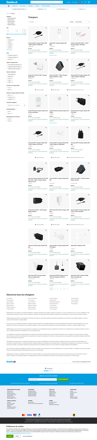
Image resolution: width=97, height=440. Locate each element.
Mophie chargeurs (32, 307)
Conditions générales (51, 421)
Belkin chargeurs (10, 305)
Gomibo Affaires (31, 402)
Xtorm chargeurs (74, 301)
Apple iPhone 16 (10, 392)
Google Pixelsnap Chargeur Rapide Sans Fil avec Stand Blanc (38, 111)
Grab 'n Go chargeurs (32, 298)
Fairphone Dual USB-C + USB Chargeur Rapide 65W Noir (37, 210)
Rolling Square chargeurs (55, 301)
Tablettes (30, 6)
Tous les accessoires (74, 398)
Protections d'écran (73, 392)
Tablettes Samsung (52, 392)
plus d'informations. (67, 420)
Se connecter (75, 2)
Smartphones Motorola (32, 394)
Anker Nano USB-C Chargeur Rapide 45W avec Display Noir (79, 276)
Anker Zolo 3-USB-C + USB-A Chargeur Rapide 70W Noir (80, 179)
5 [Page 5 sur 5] (64, 288)
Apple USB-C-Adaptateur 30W (78, 245)
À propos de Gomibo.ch (28, 421)
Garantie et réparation (11, 408)
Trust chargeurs (53, 305)
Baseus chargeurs (10, 303)
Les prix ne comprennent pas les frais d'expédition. (62, 419)
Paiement (9, 402)
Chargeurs (72, 393)
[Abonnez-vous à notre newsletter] (42, 379)
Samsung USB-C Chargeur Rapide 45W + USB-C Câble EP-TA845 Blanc (58, 143)
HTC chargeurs (31, 300)
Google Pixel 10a (10, 395)
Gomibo (51, 400)
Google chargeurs (11, 21)
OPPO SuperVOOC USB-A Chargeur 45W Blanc (59, 210)
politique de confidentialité (11, 433)
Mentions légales (43, 421)
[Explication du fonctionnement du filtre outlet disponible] (15, 109)
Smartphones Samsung (32, 392)
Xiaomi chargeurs (75, 298)
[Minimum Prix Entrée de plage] (9, 31)
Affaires (37, 6)
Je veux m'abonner (63, 379)
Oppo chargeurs (53, 300)
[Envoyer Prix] (24, 31)
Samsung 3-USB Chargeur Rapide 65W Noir (37, 246)
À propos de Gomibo (53, 402)
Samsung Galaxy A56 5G (11, 394)
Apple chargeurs (10, 19)
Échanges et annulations (11, 407)
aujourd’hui (84, 361)
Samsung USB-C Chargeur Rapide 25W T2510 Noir (80, 111)
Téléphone (14, 6)
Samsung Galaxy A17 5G (11, 398)
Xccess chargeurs (53, 308)
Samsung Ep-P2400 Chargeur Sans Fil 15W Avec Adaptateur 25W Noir (58, 276)
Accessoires (23, 6)
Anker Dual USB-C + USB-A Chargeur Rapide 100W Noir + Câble (58, 76)
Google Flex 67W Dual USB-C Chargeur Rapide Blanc (37, 76)
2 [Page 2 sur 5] (54, 288)
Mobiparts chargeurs (32, 305)
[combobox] (46, 2)
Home (8, 13)
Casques (71, 395)
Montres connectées (73, 397)
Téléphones (31, 389)
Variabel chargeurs (54, 307)
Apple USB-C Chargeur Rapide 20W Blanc (58, 43)
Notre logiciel (51, 403)
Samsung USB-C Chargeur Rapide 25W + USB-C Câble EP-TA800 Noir (80, 76)
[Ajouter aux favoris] (46, 28)
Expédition (9, 405)
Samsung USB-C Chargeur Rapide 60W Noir (80, 143)
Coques (71, 391)
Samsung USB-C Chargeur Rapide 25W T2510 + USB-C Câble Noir (80, 210)
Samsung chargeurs (11, 18)
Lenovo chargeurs (32, 301)
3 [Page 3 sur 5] (57, 288)
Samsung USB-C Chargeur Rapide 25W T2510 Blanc (58, 246)
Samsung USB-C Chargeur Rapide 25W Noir (58, 179)
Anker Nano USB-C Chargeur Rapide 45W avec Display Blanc (37, 276)
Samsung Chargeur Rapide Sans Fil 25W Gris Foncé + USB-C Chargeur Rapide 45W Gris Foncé (38, 180)
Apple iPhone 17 (10, 391)
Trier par (71, 21)
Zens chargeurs (74, 303)
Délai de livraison (10, 404)
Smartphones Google (32, 395)
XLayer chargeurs (75, 300)
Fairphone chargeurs (11, 307)
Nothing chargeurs (32, 308)
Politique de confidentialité (54, 404)
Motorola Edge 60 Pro (11, 397)
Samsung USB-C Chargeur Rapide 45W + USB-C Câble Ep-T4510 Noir (37, 143)
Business (68, 2)
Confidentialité (36, 421)
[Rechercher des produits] (45, 2)
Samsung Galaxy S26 (11, 393)
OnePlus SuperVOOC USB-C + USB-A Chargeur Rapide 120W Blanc (79, 43)
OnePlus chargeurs (54, 298)
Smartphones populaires (13, 389)
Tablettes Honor (52, 394)
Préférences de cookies (60, 421)
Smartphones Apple (31, 391)
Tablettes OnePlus (52, 395)
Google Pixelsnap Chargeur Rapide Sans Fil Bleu (59, 111)
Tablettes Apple (52, 391)
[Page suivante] (67, 289)
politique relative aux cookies (24, 433)
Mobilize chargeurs (11, 24)
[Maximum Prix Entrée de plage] (18, 31)
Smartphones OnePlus (32, 393)
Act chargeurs (9, 298)
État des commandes (11, 403)
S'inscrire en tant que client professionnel (35, 403)
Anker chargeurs (10, 23)
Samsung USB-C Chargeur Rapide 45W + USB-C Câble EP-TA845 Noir (37, 43)
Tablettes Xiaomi (52, 393)
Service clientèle (46, 6)
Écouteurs (72, 394)
